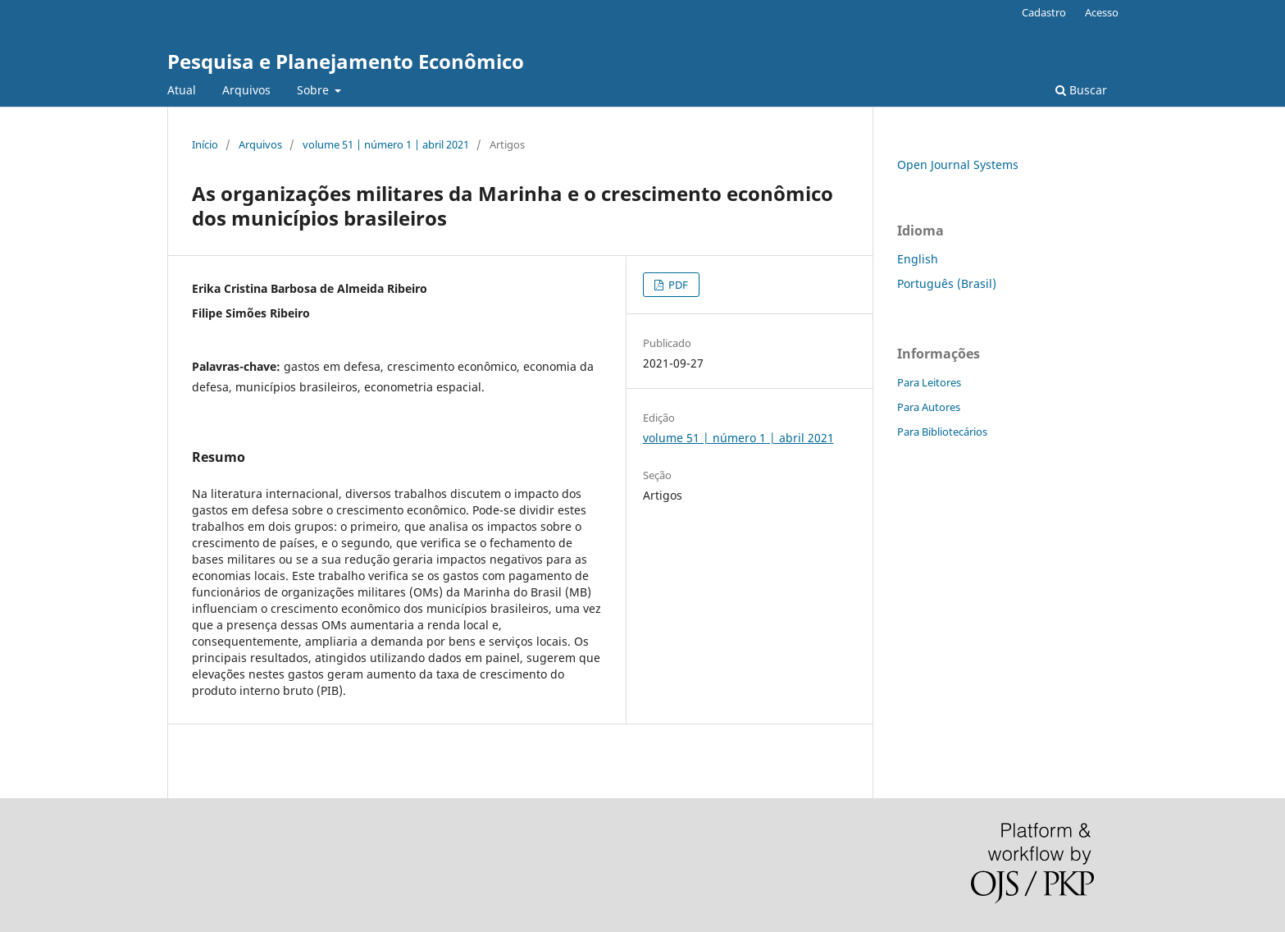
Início (205, 144)
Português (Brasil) (946, 283)
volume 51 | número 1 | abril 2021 (386, 144)
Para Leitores (929, 382)
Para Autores (928, 407)
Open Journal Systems (957, 164)
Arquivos (246, 90)
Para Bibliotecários (942, 431)
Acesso (1102, 12)
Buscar (1081, 90)
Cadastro (1044, 12)
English (917, 259)
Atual (181, 90)
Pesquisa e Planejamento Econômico (345, 61)
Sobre (314, 90)
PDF (677, 284)
